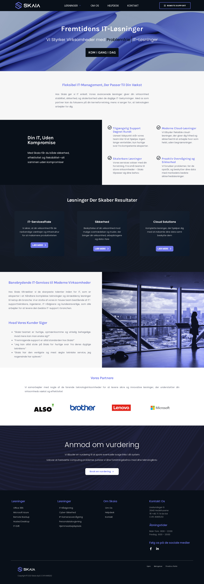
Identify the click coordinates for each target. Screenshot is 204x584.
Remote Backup (21, 517)
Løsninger (72, 5)
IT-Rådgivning (66, 507)
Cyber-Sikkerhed (67, 512)
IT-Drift (16, 526)
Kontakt (133, 5)
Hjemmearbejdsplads (70, 526)
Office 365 (18, 507)
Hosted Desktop (21, 521)
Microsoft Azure (21, 512)
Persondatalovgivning (70, 521)
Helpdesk (113, 5)
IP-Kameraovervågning (71, 517)
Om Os (95, 5)
